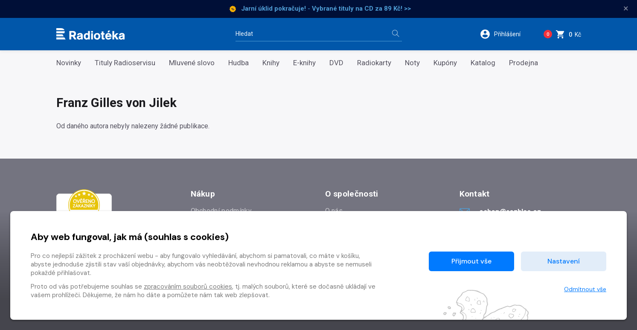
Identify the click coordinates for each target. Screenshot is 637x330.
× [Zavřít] (625, 8)
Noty (412, 63)
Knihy (270, 63)
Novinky (68, 63)
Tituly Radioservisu (125, 63)
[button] (505, 34)
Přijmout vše (471, 261)
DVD (336, 63)
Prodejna (523, 63)
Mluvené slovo (192, 63)
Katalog (483, 63)
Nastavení (563, 261)
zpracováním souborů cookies (188, 286)
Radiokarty (374, 63)
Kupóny (445, 63)
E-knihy (304, 63)
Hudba (238, 63)
